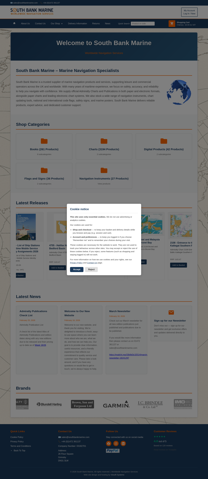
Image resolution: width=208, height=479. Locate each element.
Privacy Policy (76, 263)
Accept (76, 269)
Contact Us (92, 263)
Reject (91, 269)
